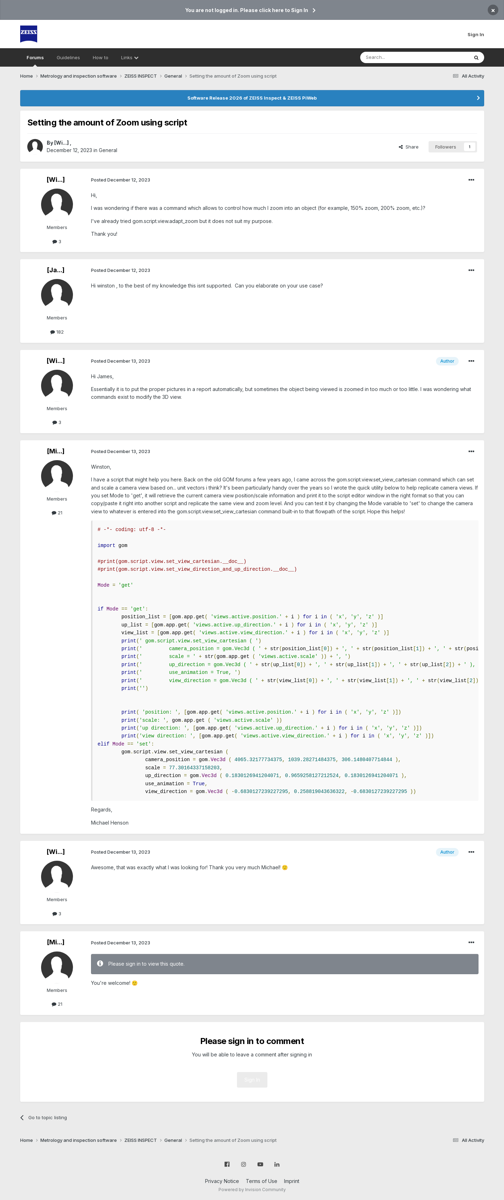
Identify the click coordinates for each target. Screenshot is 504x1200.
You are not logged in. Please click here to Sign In (246, 10)
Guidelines (68, 57)
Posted (120, 180)
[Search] (396, 57)
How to (100, 57)
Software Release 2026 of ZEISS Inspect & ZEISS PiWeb (252, 98)
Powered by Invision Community (252, 1189)
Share (409, 147)
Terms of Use (261, 1181)
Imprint (291, 1181)
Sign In (476, 34)
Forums (35, 61)
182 (57, 332)
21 (57, 512)
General (108, 150)
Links (129, 57)
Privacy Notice (222, 1181)
